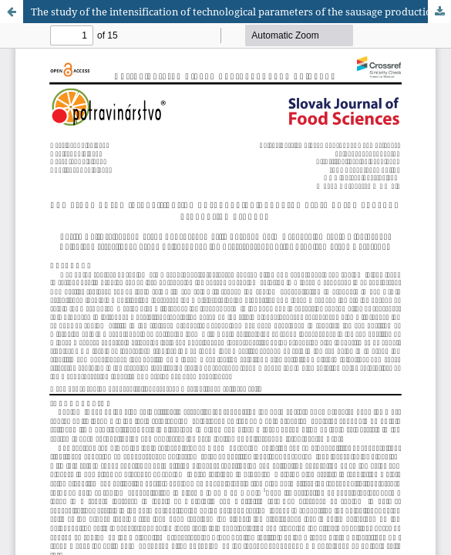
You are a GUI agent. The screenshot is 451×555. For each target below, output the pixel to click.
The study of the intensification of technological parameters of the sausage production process (241, 11)
